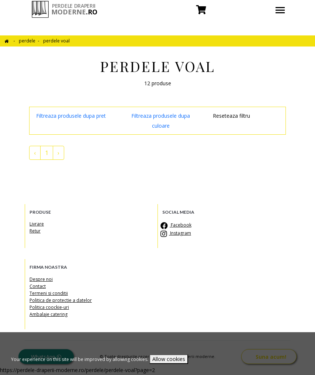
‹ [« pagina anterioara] (35, 153)
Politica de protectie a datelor (61, 300)
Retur (35, 231)
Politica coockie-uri (49, 307)
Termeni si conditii (49, 293)
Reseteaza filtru (231, 115)
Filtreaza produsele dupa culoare (160, 120)
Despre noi (41, 279)
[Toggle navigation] (280, 11)
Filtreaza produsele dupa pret (71, 115)
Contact (38, 286)
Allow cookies (168, 358)
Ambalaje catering (49, 314)
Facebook (176, 225)
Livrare (37, 224)
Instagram (176, 233)
